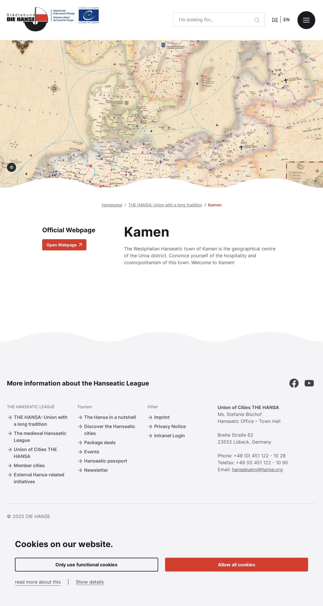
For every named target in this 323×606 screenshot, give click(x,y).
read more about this (38, 582)
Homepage (112, 204)
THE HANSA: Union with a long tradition (165, 204)
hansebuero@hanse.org (257, 469)
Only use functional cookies (86, 564)
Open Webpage (64, 244)
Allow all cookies (236, 564)
